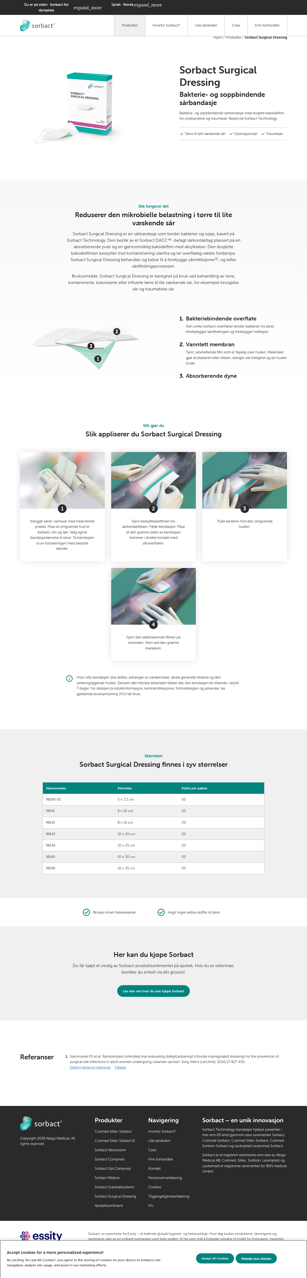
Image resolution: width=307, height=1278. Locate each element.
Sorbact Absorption (110, 1150)
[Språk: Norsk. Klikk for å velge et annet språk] (136, 4)
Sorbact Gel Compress (113, 1169)
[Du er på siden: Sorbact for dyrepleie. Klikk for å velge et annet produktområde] (61, 7)
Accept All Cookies (215, 1260)
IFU (164, 1205)
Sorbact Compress (110, 1159)
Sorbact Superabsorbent (114, 1187)
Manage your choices (256, 1260)
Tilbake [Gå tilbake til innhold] (120, 1067)
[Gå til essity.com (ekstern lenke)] (49, 1236)
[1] (216, 258)
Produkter (130, 25)
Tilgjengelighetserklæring (168, 1196)
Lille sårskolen (206, 25)
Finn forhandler (267, 25)
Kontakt (154, 1169)
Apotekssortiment (109, 1206)
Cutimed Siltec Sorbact (113, 1131)
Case (236, 25)
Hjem (217, 37)
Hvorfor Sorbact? (166, 25)
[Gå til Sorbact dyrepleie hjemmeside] (37, 25)
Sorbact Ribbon (107, 1178)
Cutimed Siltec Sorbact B (115, 1141)
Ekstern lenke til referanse (90, 1067)
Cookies (154, 1187)
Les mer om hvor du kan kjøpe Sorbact (153, 991)
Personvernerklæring (165, 1178)
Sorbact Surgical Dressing (115, 1196)
